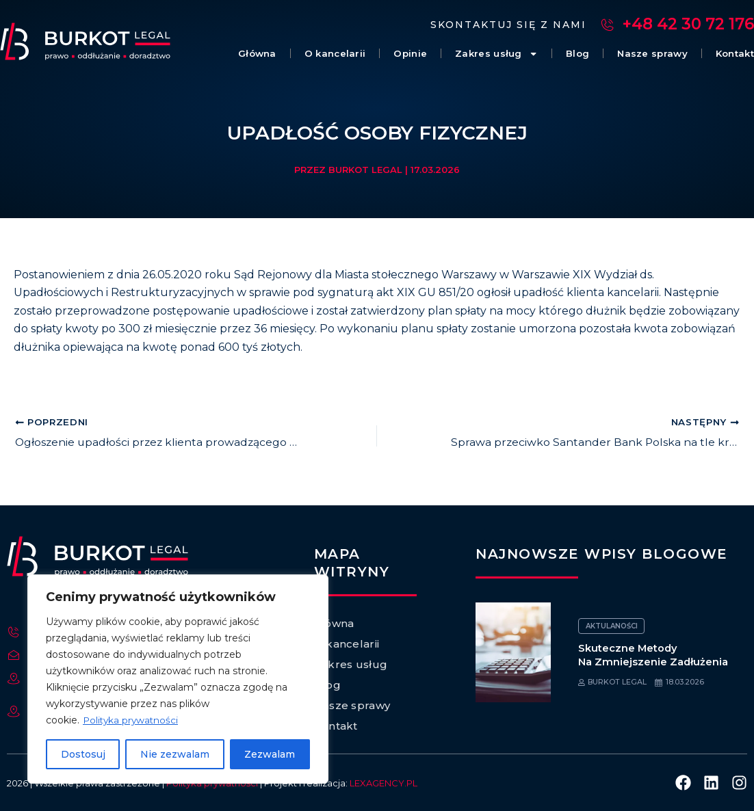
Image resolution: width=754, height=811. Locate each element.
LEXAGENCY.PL (383, 782)
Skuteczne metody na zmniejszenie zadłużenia (653, 654)
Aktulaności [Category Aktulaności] (612, 626)
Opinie (374, 53)
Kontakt (730, 53)
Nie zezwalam (174, 754)
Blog (556, 53)
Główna (207, 53)
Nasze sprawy (638, 53)
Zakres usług (468, 54)
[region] (177, 679)
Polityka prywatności (132, 720)
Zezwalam (269, 754)
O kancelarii (292, 53)
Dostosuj (83, 754)
